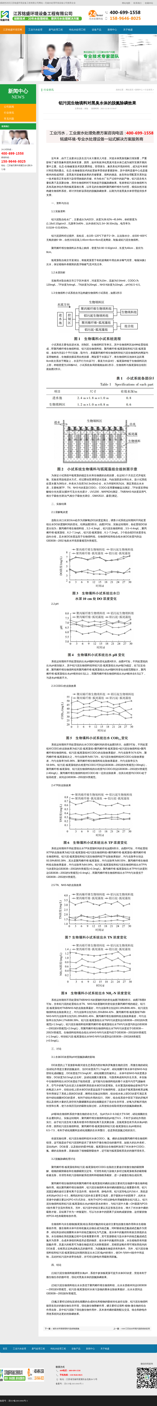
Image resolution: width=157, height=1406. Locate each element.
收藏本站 (149, 3)
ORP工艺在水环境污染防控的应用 (135, 1329)
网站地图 (126, 3)
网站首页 (129, 90)
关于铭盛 (128, 29)
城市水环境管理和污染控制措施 (66, 1329)
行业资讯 (9, 112)
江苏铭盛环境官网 (12, 29)
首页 (5, 1349)
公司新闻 (9, 106)
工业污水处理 (35, 29)
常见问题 (9, 118)
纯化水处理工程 (77, 29)
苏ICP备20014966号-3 (73, 1383)
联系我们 (137, 3)
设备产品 (96, 29)
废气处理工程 (56, 29)
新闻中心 (112, 29)
